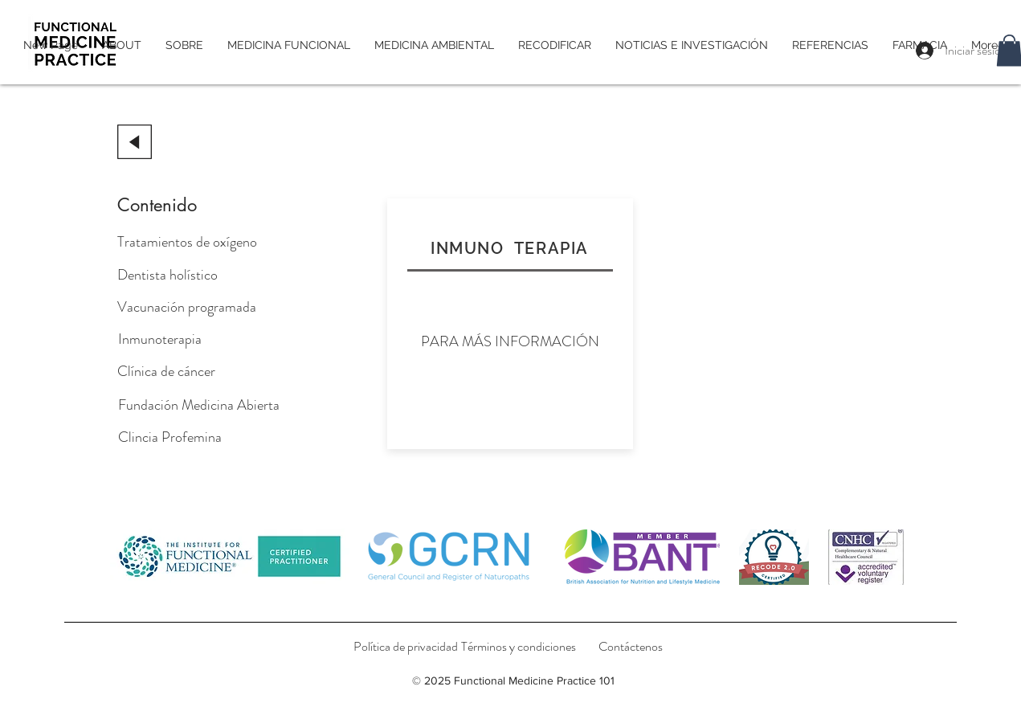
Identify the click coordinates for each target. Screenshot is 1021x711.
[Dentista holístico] (174, 275)
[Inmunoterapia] (166, 339)
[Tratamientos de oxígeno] (187, 242)
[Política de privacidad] (406, 647)
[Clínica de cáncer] (166, 371)
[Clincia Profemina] (170, 437)
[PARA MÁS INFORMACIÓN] (510, 341)
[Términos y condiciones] (518, 647)
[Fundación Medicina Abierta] (199, 405)
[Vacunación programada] (186, 307)
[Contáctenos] (631, 647)
